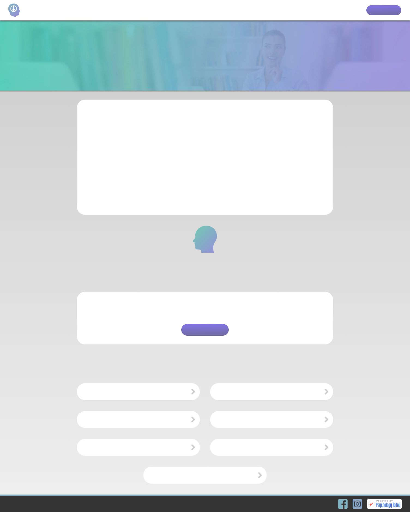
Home (288, 10)
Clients (351, 10)
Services (327, 10)
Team (306, 10)
